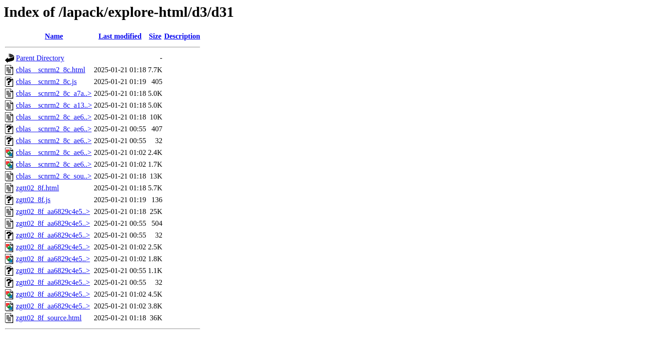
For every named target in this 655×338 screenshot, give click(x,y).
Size (155, 36)
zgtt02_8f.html (37, 188)
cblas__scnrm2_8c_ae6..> (53, 117)
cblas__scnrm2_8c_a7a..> (53, 93)
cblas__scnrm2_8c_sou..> (53, 176)
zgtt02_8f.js (33, 200)
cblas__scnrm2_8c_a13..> (54, 105)
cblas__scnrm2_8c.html (50, 70)
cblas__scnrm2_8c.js (46, 81)
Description (182, 36)
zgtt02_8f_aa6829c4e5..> (53, 211)
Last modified (119, 36)
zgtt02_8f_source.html (48, 318)
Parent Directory (40, 58)
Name (54, 36)
